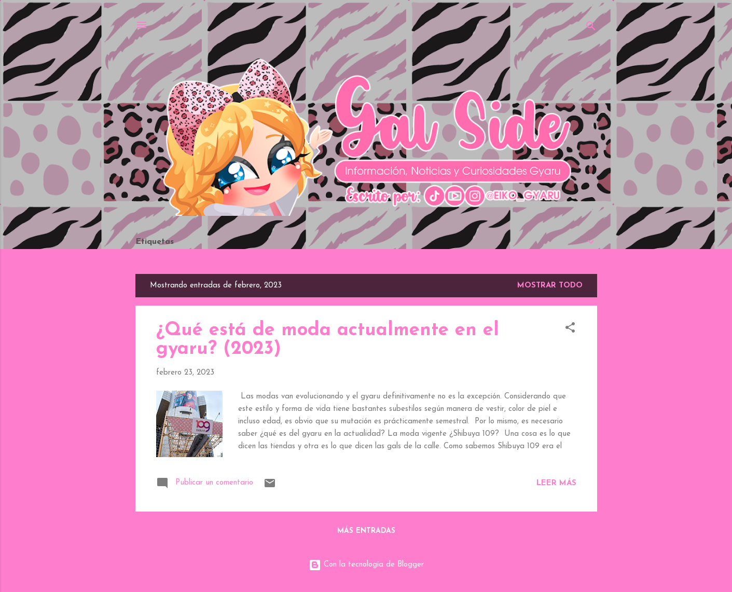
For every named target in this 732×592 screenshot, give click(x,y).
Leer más (556, 483)
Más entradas (366, 531)
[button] (570, 329)
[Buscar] (591, 28)
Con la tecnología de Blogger (366, 565)
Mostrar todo (550, 286)
